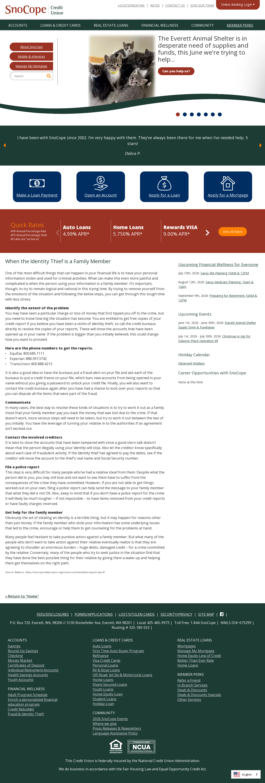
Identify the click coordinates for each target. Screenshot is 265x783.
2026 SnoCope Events (110, 718)
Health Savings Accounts (28, 674)
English (243, 774)
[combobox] (246, 774)
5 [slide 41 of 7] (206, 114)
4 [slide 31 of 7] (199, 114)
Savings (14, 645)
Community (202, 25)
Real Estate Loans (111, 25)
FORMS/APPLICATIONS (94, 613)
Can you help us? (176, 71)
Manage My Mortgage (31, 66)
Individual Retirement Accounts (33, 669)
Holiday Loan (103, 703)
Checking (15, 655)
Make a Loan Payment (37, 187)
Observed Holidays (191, 363)
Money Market (20, 659)
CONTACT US (175, 5)
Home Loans (103, 679)
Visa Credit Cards (106, 659)
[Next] (260, 145)
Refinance (101, 655)
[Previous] (4, 145)
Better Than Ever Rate (195, 659)
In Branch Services (192, 684)
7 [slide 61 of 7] (220, 114)
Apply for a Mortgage (228, 187)
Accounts (17, 25)
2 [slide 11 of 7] (185, 114)
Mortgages (186, 645)
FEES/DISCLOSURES (53, 613)
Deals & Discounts (192, 689)
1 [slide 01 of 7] (178, 114)
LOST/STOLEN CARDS (137, 613)
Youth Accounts (20, 679)
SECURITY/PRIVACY (176, 613)
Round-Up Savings (23, 650)
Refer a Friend (188, 679)
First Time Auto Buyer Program (118, 650)
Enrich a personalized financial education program (32, 701)
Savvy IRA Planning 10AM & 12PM (225, 272)
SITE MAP (206, 613)
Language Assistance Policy (115, 732)
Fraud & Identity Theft (26, 713)
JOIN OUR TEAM (202, 5)
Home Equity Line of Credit (199, 655)
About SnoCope (31, 47)
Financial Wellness (159, 25)
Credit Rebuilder (21, 708)
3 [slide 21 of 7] (192, 114)
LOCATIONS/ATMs (131, 5)
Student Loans (104, 698)
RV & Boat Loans (106, 669)
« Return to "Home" (22, 595)
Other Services (189, 699)
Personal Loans (105, 664)
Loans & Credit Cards (60, 25)
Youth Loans (103, 688)
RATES (155, 5)
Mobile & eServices (31, 56)
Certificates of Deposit (26, 664)
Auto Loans (102, 645)
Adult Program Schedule (27, 694)
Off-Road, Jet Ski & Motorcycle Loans (122, 674)
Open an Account (101, 187)
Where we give (105, 723)
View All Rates (232, 231)
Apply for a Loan (164, 187)
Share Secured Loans (110, 683)
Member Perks (240, 25)
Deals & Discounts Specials (199, 694)
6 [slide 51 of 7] (213, 114)
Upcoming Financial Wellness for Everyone (218, 263)
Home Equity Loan (108, 693)
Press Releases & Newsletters (117, 727)
